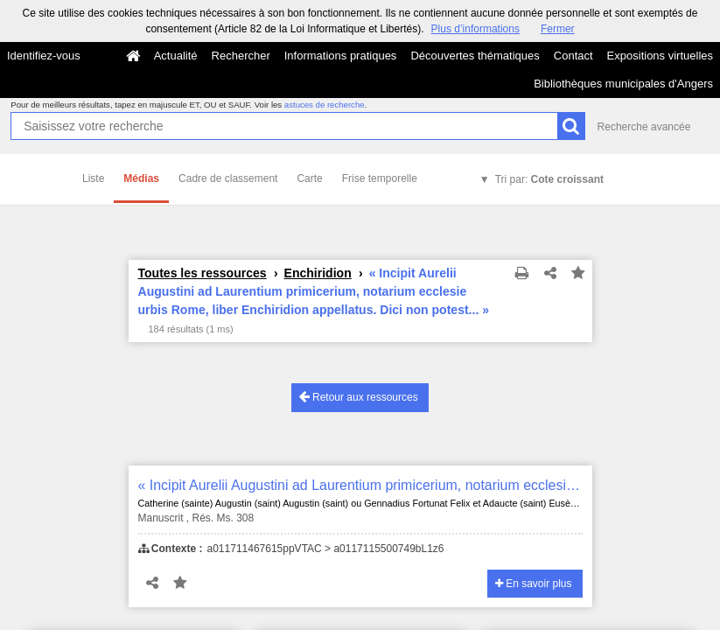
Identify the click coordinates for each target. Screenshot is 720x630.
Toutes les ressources (202, 273)
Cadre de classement (227, 178)
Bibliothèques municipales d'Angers (623, 83)
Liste (93, 178)
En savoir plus (533, 584)
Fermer (558, 29)
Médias (141, 178)
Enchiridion (318, 273)
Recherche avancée (644, 127)
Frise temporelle (379, 178)
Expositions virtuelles (660, 55)
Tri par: (549, 179)
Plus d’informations (475, 29)
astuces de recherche (324, 104)
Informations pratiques (340, 55)
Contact (573, 55)
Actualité (176, 55)
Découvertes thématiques (474, 55)
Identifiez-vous (43, 55)
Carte (309, 178)
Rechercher (241, 55)
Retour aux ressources (358, 396)
